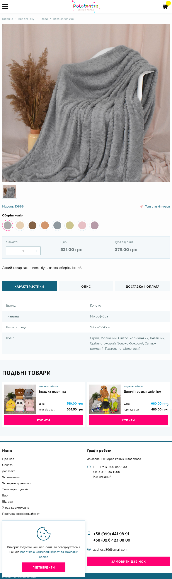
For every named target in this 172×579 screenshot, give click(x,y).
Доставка (8, 469)
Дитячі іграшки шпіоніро (144, 389)
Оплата (7, 463)
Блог (5, 493)
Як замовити (11, 475)
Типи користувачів (15, 487)
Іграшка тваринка (54, 389)
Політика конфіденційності (21, 511)
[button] (167, 402)
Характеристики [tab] (29, 286)
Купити (43, 418)
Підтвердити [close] (43, 567)
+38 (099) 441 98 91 (111, 532)
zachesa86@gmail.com (110, 547)
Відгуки (7, 499)
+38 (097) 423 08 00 (111, 538)
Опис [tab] (86, 286)
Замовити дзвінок (128, 559)
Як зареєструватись (16, 481)
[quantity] (10, 251)
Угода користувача (15, 505)
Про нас (8, 457)
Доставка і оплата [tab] (143, 286)
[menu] (7, 7)
